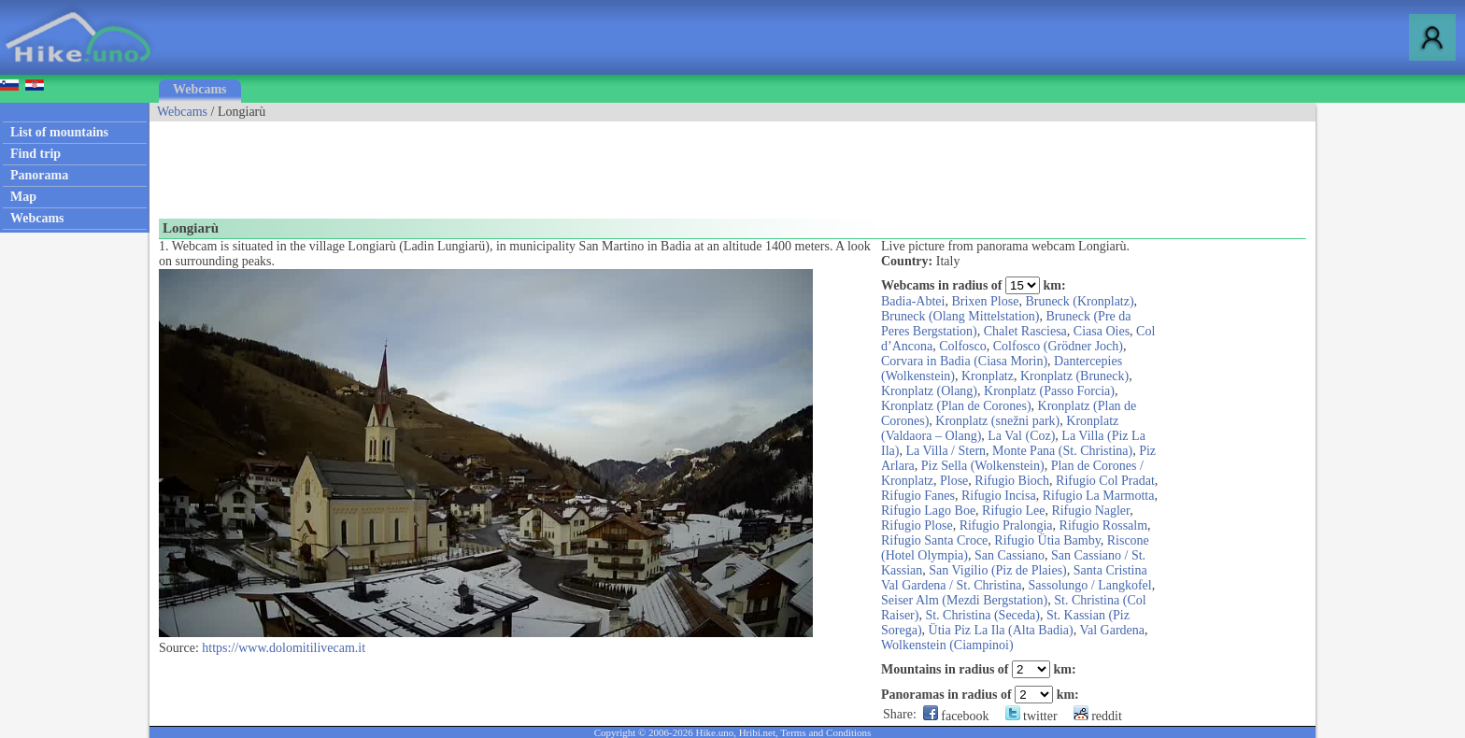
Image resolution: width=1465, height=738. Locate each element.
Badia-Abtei (913, 301)
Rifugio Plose (917, 525)
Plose (954, 481)
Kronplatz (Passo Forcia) (1049, 391)
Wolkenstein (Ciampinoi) (947, 645)
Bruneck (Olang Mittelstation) (960, 316)
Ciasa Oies (1102, 331)
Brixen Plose (984, 301)
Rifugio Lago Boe (928, 511)
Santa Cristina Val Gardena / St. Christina (1014, 577)
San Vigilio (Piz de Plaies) (997, 570)
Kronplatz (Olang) (929, 391)
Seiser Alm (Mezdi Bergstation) (964, 600)
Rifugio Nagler (1090, 511)
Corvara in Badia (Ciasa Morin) (964, 361)
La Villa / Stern (945, 451)
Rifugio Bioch (1011, 481)
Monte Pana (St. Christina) (1062, 451)
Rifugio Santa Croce (934, 540)
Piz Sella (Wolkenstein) (983, 466)
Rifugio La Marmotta (1099, 496)
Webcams (200, 89)
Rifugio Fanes (918, 496)
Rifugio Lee (1013, 511)
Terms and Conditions (825, 732)
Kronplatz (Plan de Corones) (956, 406)
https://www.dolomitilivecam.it (283, 648)
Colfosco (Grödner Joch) (1058, 346)
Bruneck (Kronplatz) (1079, 301)
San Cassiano (1009, 555)
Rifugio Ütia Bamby (1047, 540)
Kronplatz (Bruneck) (1074, 376)
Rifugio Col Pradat (1105, 481)
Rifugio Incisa (998, 496)
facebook (956, 716)
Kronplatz (987, 376)
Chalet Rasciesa (1025, 331)
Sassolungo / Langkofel (1089, 585)
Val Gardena (1112, 630)
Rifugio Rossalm (1104, 525)
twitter (1031, 716)
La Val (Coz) (1021, 436)
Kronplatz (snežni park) (997, 421)
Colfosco (963, 346)
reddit (1098, 716)
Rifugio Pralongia (1006, 525)
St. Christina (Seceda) (982, 615)
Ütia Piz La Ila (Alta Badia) (1001, 630)
